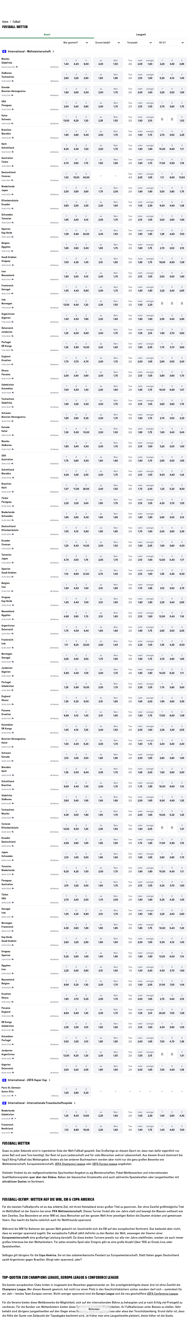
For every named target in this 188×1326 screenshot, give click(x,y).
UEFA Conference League (162, 1293)
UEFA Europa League (104, 1164)
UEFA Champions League (70, 1164)
